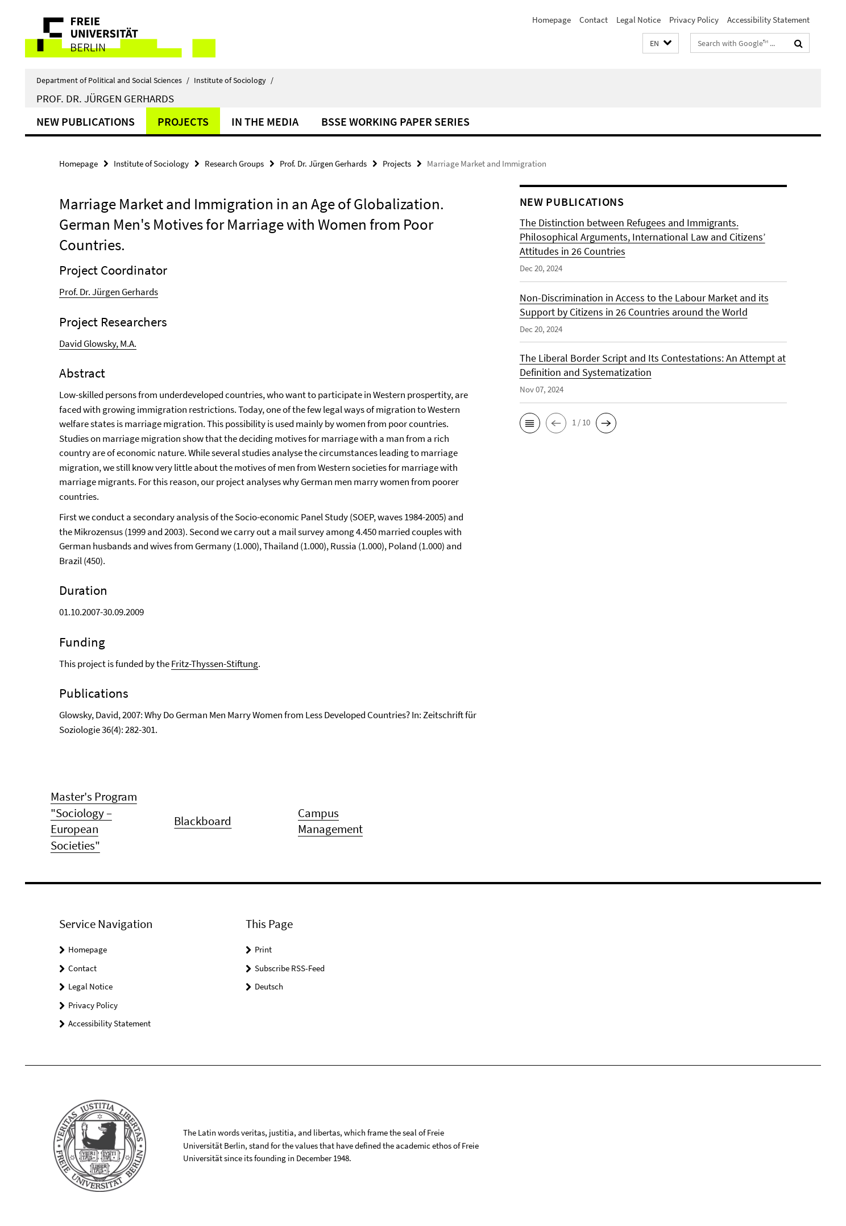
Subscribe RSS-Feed (290, 968)
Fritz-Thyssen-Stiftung (214, 663)
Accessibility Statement (768, 19)
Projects (183, 121)
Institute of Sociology (233, 80)
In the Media (264, 121)
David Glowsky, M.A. (97, 343)
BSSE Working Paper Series (395, 121)
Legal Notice (638, 19)
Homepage (551, 19)
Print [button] (263, 949)
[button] (660, 43)
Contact (593, 19)
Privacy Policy (694, 19)
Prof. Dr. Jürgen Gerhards (105, 98)
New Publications (85, 121)
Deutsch (269, 986)
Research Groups (234, 163)
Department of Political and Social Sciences (112, 80)
